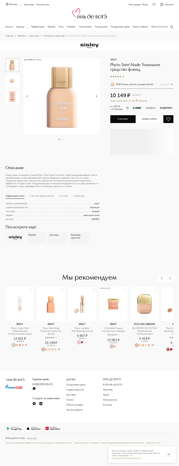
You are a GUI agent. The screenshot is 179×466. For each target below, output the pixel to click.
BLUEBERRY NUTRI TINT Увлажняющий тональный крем (144, 331)
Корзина (166, 4)
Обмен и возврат (74, 405)
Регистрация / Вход (138, 5)
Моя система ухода (161, 27)
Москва (11, 4)
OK (168, 454)
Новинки (71, 27)
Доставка (71, 395)
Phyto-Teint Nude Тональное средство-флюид (51, 331)
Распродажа (101, 27)
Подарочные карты (120, 27)
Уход (61, 27)
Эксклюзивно (85, 27)
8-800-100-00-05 (42, 384)
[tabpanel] (52, 211)
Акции (106, 395)
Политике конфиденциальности (126, 458)
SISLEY (113, 60)
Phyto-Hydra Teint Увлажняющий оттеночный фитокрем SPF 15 (20, 331)
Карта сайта (32, 438)
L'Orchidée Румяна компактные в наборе (113, 329)
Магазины (29, 5)
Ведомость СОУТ (153, 443)
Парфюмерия (37, 27)
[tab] (15, 196)
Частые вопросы (74, 410)
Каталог (9, 27)
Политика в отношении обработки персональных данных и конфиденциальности (39, 443)
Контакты (107, 405)
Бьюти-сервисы (140, 27)
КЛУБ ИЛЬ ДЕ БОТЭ (112, 385)
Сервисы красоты (75, 390)
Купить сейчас (149, 119)
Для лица (34, 35)
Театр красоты (110, 400)
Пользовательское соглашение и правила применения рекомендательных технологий (109, 443)
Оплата (69, 400)
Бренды (20, 27)
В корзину (123, 119)
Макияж (51, 27)
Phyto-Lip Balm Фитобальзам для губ (82, 329)
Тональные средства (53, 35)
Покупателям (42, 5)
